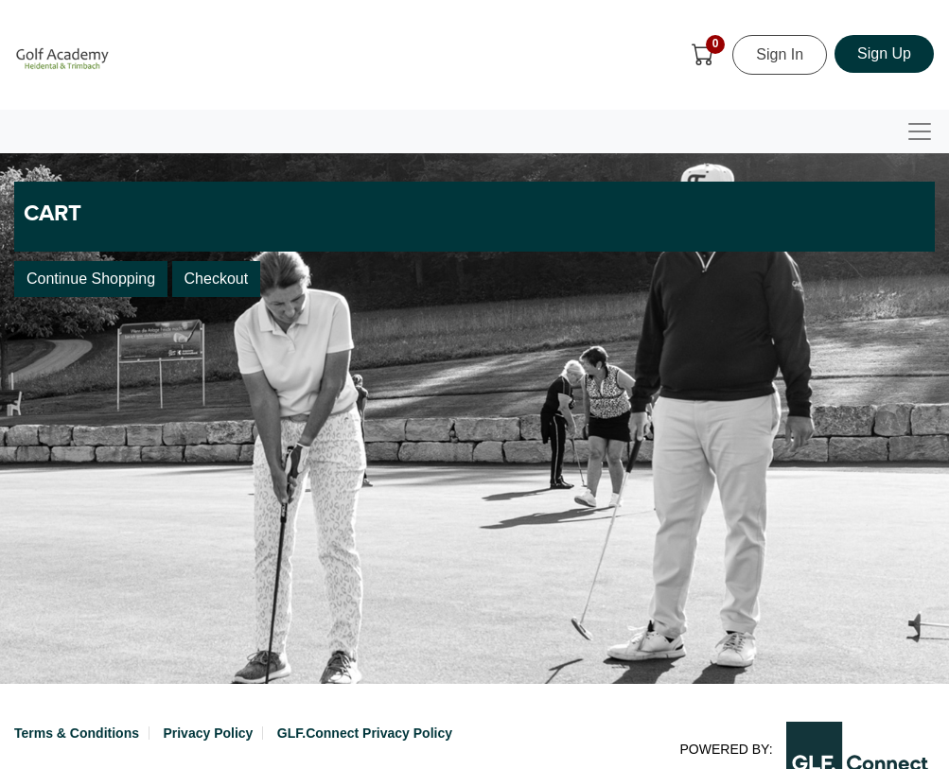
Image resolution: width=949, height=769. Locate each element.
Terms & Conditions (76, 733)
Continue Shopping (90, 279)
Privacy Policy (208, 733)
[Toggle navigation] (919, 131)
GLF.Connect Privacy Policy (364, 733)
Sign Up (884, 53)
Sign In (779, 54)
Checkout (217, 279)
